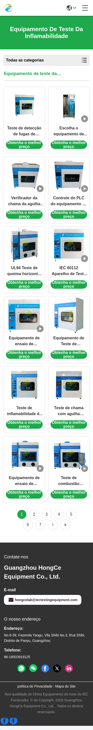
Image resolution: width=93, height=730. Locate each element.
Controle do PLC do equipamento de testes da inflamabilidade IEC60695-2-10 (69, 202)
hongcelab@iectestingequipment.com (42, 604)
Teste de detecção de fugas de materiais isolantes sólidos (24, 132)
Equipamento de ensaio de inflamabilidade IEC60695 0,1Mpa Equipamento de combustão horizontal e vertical (24, 485)
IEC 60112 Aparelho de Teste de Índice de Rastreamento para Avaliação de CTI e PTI (69, 273)
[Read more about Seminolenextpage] (52, 529)
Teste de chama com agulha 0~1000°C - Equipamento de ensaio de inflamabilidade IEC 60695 (68, 414)
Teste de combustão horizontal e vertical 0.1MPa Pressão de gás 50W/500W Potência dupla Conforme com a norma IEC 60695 (69, 485)
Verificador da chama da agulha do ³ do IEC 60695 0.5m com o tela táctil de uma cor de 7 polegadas (24, 202)
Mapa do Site (65, 690)
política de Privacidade (34, 690)
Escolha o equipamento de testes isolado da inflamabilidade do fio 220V (68, 132)
